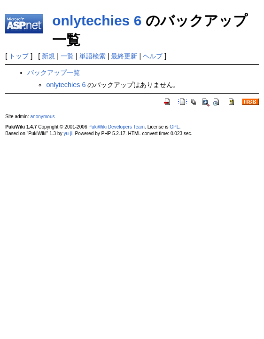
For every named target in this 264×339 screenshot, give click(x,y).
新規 (48, 56)
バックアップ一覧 (53, 72)
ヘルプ (153, 56)
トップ (19, 56)
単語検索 (92, 56)
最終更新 (124, 56)
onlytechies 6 (96, 20)
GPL (174, 126)
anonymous (42, 116)
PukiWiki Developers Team (116, 126)
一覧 (67, 56)
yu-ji (67, 133)
